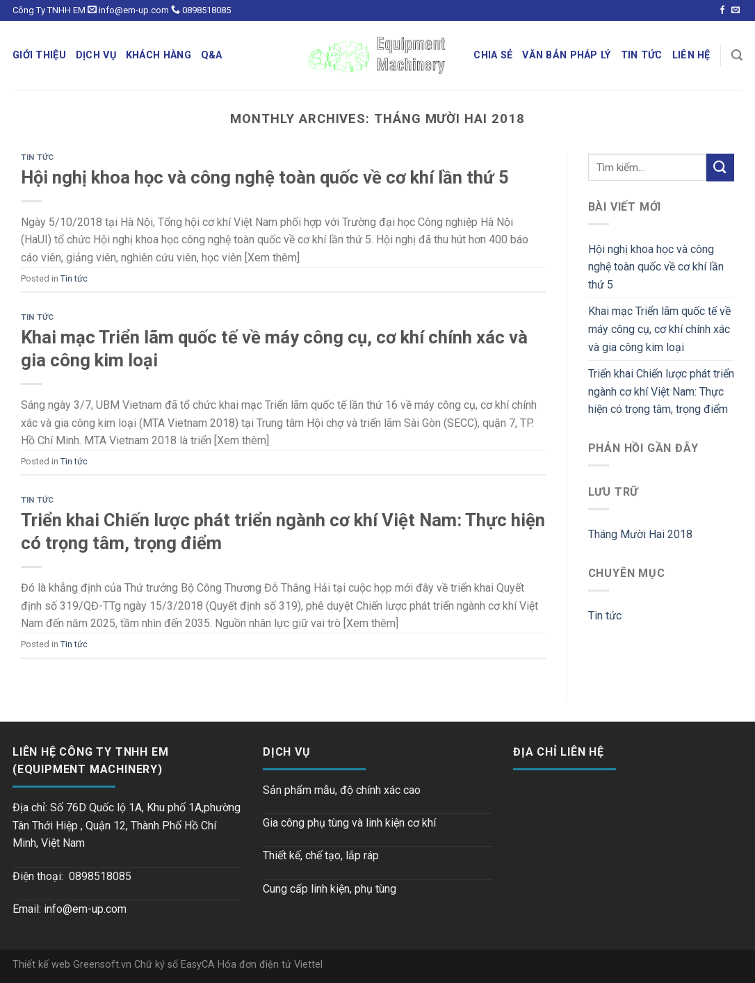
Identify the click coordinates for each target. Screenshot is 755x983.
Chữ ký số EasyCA (176, 964)
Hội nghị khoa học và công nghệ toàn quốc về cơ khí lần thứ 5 (265, 177)
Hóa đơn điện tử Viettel (270, 964)
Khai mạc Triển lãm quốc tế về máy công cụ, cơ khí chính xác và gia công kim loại (659, 328)
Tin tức (37, 157)
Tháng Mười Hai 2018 (640, 534)
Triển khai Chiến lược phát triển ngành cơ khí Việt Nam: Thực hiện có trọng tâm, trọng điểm (661, 391)
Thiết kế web (43, 964)
